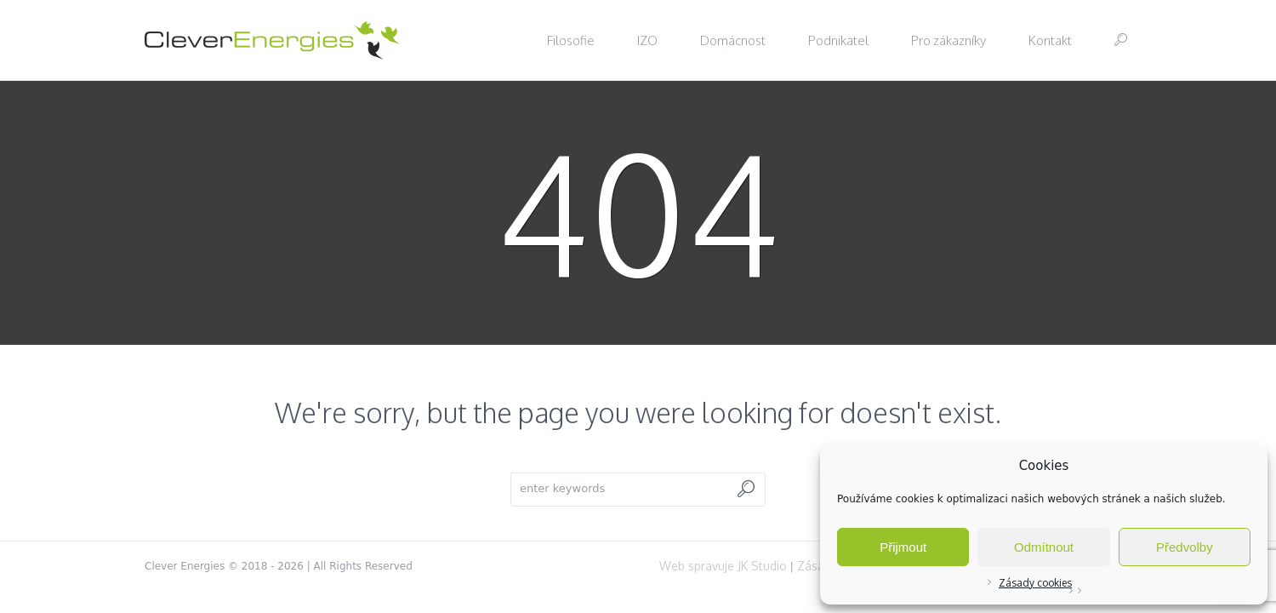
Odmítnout (1044, 547)
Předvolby (1184, 547)
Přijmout (903, 547)
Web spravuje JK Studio (723, 566)
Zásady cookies (1035, 582)
